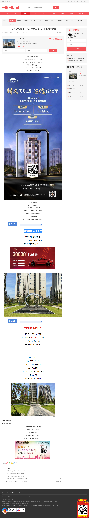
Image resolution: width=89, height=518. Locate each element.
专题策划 (46, 20)
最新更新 (79, 67)
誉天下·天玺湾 (72, 92)
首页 (7, 13)
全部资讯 (5, 20)
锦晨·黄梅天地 (72, 71)
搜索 (56, 7)
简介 (17, 492)
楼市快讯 (5, 24)
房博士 (53, 13)
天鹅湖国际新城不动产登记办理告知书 (77, 58)
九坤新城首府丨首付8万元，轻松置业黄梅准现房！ (16, 481)
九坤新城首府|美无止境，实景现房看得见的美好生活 (16, 479)
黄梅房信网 (10, 17)
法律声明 (23, 497)
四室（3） (28, 41)
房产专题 (12, 24)
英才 (20, 492)
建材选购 (60, 20)
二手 (35, 13)
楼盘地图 (81, 13)
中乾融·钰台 (72, 96)
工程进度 (67, 20)
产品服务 (14, 497)
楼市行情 (39, 20)
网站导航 (83, 1)
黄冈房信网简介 (5, 492)
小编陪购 (80, 20)
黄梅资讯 (26, 20)
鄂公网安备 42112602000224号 (31, 505)
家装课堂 (73, 20)
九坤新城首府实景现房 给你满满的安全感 (15, 473)
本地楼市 (12, 20)
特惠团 (63, 13)
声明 (24, 492)
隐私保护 (28, 497)
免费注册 (6, 1)
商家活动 (33, 20)
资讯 (25, 13)
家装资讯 (19, 20)
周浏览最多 (70, 67)
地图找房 (76, 1)
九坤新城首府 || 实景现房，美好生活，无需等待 (16, 471)
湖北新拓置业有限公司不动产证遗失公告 (77, 61)
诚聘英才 (18, 497)
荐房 (44, 13)
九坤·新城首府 (20, 39)
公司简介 (4, 497)
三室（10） (22, 41)
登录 (3, 1)
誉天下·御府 (72, 81)
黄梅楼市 (15, 17)
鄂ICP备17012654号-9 (18, 505)
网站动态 (9, 497)
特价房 (72, 13)
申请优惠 (52, 50)
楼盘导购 (53, 20)
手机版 (70, 1)
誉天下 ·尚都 (72, 88)
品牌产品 (12, 492)
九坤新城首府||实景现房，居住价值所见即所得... (16, 476)
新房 (16, 13)
